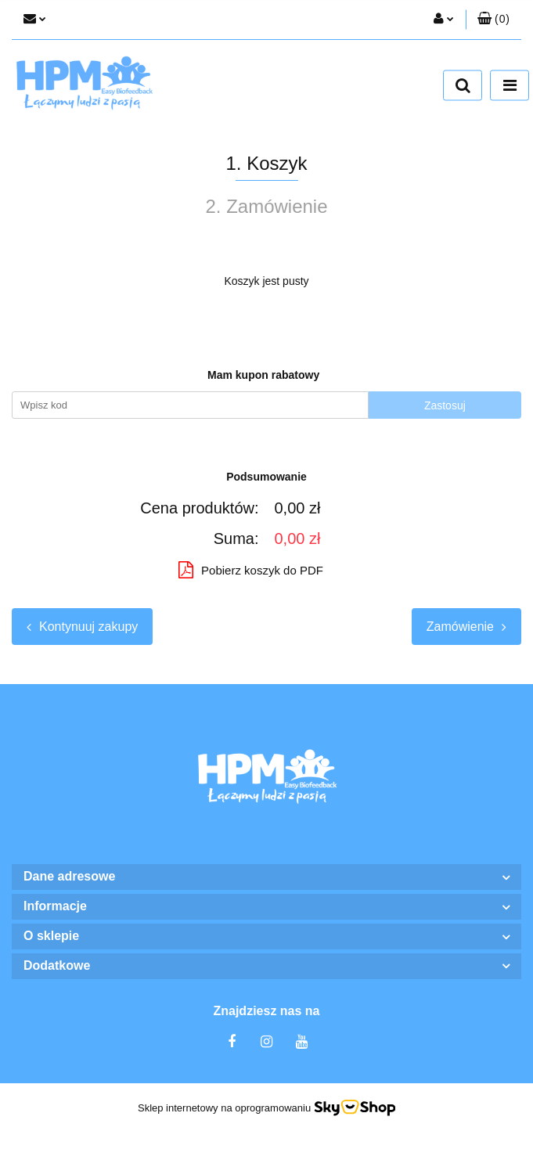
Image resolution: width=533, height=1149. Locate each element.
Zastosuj (445, 405)
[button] (493, 19)
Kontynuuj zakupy (82, 626)
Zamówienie (466, 626)
